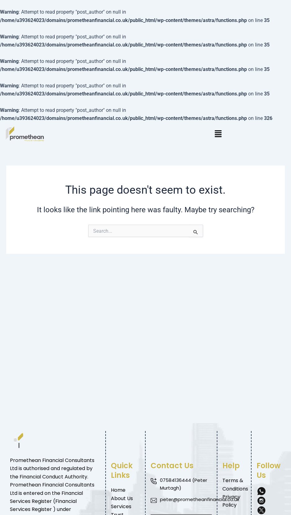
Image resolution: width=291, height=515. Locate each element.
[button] (218, 134)
